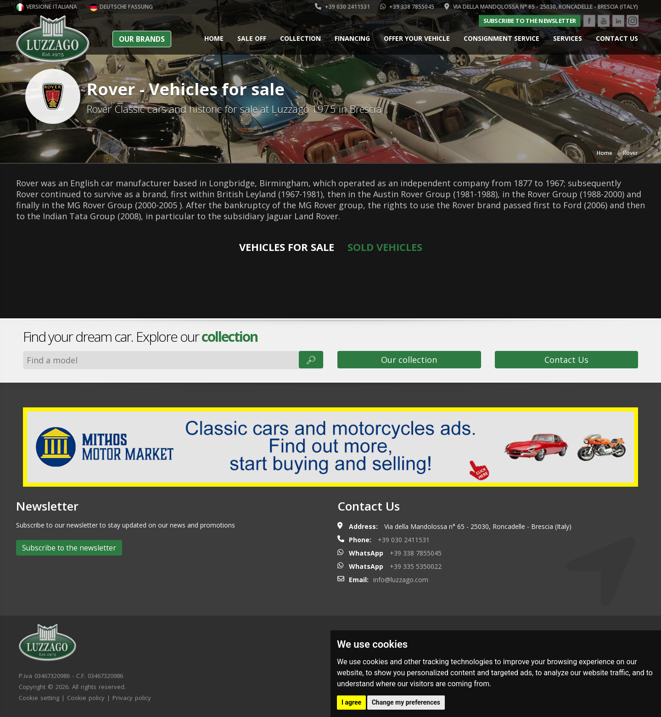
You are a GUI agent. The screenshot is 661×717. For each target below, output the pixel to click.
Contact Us (566, 359)
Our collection (409, 359)
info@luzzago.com (400, 579)
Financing (352, 38)
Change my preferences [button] (406, 702)
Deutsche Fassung (121, 7)
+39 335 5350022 (416, 566)
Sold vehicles (384, 246)
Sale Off (251, 38)
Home (214, 38)
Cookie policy (86, 698)
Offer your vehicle (417, 38)
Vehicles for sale (286, 246)
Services (567, 38)
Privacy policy (131, 698)
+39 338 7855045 (407, 7)
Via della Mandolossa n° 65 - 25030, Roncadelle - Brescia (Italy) (541, 7)
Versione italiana (46, 7)
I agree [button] (351, 702)
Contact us (617, 38)
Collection (300, 38)
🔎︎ (311, 359)
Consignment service (501, 38)
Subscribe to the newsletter (529, 21)
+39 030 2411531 (342, 7)
